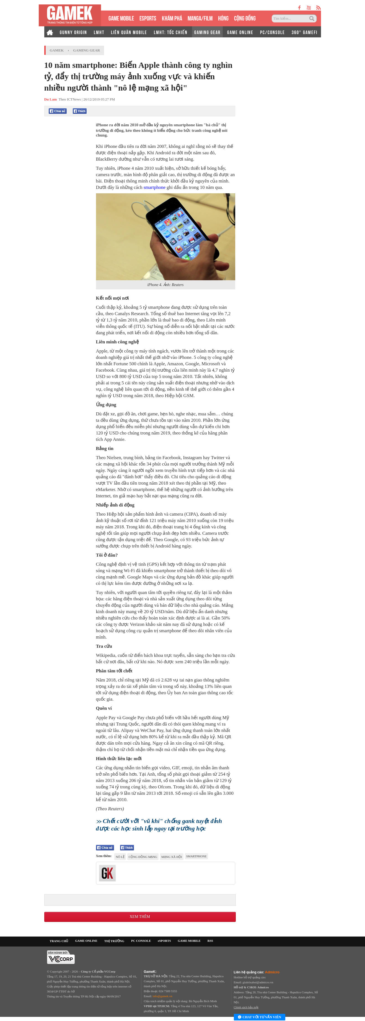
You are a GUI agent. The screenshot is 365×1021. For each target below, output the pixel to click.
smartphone (154, 187)
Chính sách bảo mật (246, 1007)
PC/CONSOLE (272, 32)
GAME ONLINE (240, 32)
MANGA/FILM (200, 18)
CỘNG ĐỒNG (245, 18)
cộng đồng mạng (143, 856)
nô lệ (120, 856)
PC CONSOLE (141, 940)
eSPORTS (147, 18)
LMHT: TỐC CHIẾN (171, 32)
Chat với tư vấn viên (259, 1017)
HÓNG (223, 18)
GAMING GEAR (207, 32)
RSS (210, 940)
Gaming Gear (86, 50)
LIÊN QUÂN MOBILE (129, 32)
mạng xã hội (171, 856)
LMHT (99, 32)
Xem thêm (140, 917)
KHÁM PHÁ (172, 18)
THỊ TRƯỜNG (114, 941)
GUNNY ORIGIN (73, 32)
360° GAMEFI (304, 32)
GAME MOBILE (121, 18)
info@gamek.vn (162, 996)
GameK (57, 50)
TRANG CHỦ (59, 941)
